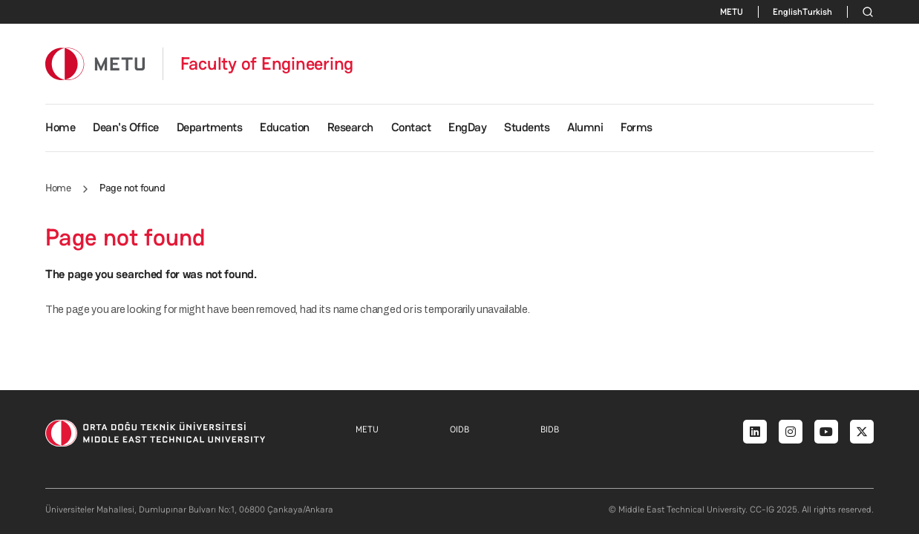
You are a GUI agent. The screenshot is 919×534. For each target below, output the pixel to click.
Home (60, 127)
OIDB (459, 429)
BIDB (549, 429)
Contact (411, 127)
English (787, 12)
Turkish (817, 12)
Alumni (585, 127)
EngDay (467, 127)
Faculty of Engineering (267, 64)
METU (731, 12)
